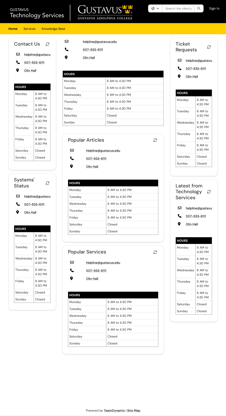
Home (12, 29)
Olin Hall (30, 70)
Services (30, 29)
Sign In (214, 8)
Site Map (133, 410)
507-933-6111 (34, 62)
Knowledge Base (53, 29)
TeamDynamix (114, 410)
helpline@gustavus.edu (41, 54)
